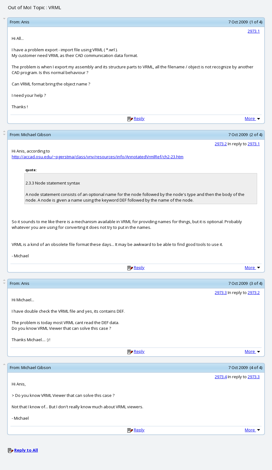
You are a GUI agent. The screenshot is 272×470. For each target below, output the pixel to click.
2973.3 (221, 292)
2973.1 (254, 31)
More (253, 118)
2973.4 (221, 376)
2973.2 (221, 144)
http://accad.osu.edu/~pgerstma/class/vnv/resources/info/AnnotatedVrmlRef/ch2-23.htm (97, 157)
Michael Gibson (36, 134)
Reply (139, 118)
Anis (25, 22)
